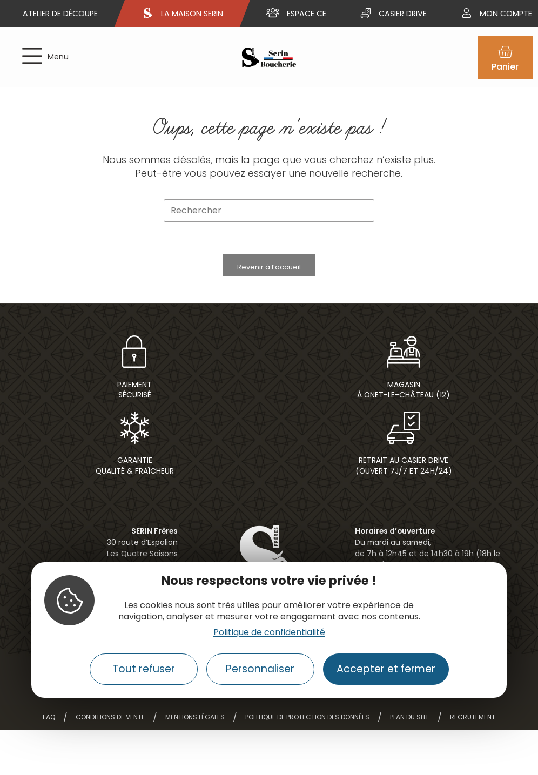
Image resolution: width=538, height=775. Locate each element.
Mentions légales (195, 717)
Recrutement (472, 717)
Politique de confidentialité (269, 632)
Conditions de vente (110, 717)
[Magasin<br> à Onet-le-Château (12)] (403, 351)
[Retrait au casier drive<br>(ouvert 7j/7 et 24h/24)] (403, 428)
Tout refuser (143, 669)
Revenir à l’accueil (269, 267)
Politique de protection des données (307, 717)
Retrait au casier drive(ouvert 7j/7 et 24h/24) (403, 465)
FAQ (49, 717)
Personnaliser (260, 669)
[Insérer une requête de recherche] (269, 211)
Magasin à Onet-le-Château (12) (403, 389)
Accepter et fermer (386, 669)
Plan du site (409, 717)
